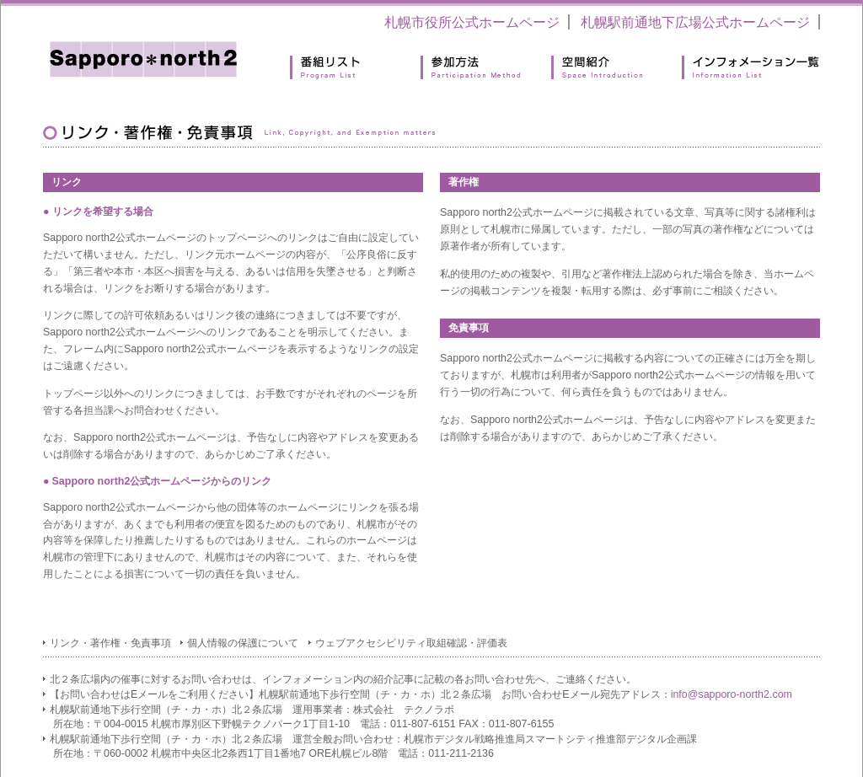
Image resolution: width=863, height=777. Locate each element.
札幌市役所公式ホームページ (472, 21)
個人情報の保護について (242, 643)
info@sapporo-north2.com (731, 694)
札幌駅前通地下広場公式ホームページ (695, 21)
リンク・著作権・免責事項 (110, 643)
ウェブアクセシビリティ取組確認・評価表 (411, 643)
